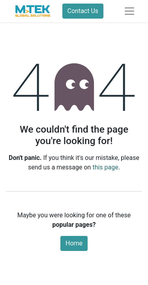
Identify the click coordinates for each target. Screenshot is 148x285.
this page (105, 167)
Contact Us (83, 11)
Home (74, 243)
